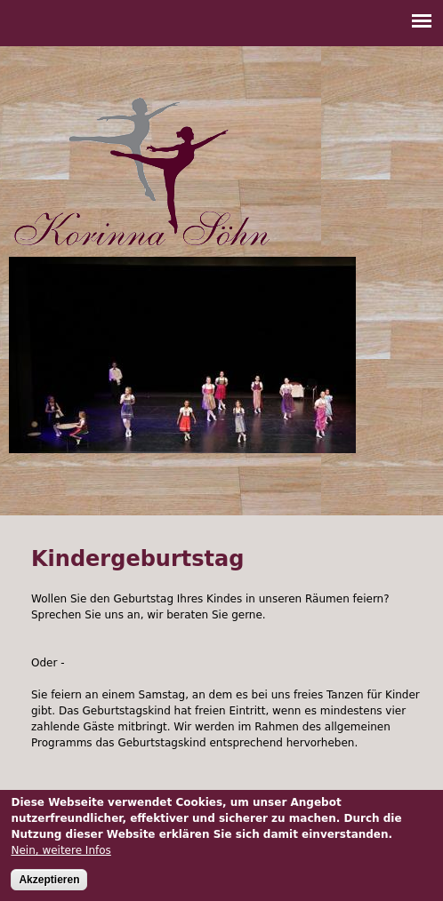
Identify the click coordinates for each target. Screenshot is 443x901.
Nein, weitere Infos (60, 852)
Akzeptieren (49, 881)
